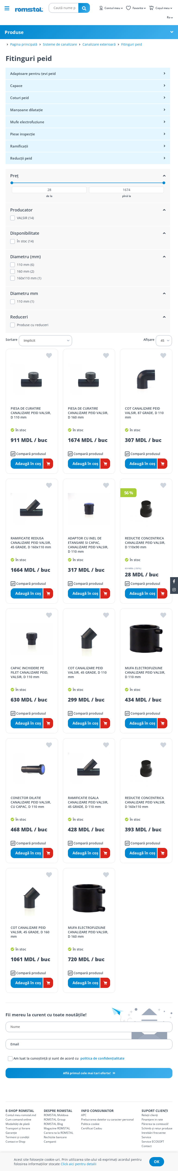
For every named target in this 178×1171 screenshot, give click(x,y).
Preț (14, 175)
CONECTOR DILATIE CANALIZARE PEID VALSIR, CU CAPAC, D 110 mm (31, 802)
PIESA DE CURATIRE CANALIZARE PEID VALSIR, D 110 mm (31, 412)
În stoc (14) (25, 241)
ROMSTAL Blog (53, 1124)
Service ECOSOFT (153, 1142)
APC (83, 1115)
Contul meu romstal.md (21, 1115)
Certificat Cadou (91, 1128)
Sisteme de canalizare (60, 44)
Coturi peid (19, 97)
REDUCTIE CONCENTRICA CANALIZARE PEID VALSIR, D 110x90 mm (145, 542)
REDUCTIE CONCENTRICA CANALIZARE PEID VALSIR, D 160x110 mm (145, 802)
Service (146, 1137)
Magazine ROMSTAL (57, 1128)
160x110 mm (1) (29, 278)
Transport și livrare (18, 1128)
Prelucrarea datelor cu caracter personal (107, 1119)
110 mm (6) (25, 265)
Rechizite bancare (55, 1137)
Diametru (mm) (25, 256)
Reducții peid (21, 158)
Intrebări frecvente (154, 1133)
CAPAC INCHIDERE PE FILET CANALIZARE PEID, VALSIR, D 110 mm (29, 672)
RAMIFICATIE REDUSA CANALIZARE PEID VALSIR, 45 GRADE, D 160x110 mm (31, 542)
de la (49, 196)
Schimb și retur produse (157, 1128)
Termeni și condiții (17, 1137)
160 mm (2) (25, 271)
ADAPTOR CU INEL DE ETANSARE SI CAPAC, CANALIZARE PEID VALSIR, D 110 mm (88, 545)
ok (156, 1161)
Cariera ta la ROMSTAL (58, 1133)
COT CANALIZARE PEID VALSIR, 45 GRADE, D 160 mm (30, 932)
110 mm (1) (25, 301)
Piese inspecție (22, 134)
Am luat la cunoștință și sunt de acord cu (66, 1058)
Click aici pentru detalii (78, 1164)
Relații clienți (150, 1115)
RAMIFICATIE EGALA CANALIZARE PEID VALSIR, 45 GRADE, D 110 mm (88, 802)
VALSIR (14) (25, 218)
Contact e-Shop (15, 1142)
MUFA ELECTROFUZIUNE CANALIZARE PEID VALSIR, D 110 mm (145, 672)
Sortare (11, 339)
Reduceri (19, 317)
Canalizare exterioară (99, 44)
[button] (169, 17)
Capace (16, 85)
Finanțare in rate (152, 1119)
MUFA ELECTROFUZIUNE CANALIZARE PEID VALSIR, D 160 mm (88, 932)
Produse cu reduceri (32, 325)
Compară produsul (28, 454)
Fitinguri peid (131, 44)
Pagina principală (23, 44)
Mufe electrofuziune (27, 122)
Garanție (11, 1133)
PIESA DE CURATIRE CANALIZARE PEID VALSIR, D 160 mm (88, 412)
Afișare (148, 339)
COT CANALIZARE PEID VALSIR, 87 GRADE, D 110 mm (144, 412)
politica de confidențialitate (102, 1058)
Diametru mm (24, 293)
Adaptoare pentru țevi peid (33, 73)
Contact (147, 1146)
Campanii (50, 1142)
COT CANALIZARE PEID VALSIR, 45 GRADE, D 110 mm (87, 672)
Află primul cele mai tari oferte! (87, 1073)
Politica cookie (90, 1124)
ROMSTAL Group (54, 1119)
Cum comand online (18, 1119)
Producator (21, 210)
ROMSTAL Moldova (56, 1115)
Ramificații (19, 146)
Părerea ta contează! (155, 1124)
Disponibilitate (24, 233)
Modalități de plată (18, 1124)
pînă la (126, 196)
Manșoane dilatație (26, 109)
